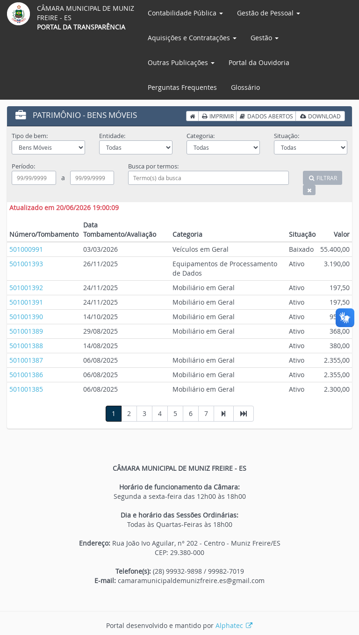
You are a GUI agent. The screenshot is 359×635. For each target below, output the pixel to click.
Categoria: (201, 135)
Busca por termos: (153, 166)
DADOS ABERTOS (266, 116)
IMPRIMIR (217, 116)
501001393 (26, 263)
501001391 (26, 302)
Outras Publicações (181, 62)
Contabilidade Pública (185, 12)
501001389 (26, 331)
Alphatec (234, 625)
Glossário (245, 87)
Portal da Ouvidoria (259, 62)
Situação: (286, 135)
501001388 (26, 345)
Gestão (265, 37)
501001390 (26, 316)
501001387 (26, 360)
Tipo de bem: (30, 135)
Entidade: (112, 135)
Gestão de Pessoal (268, 12)
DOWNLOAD (320, 116)
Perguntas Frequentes (182, 87)
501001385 (26, 389)
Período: (23, 166)
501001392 (26, 287)
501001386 (26, 374)
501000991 (26, 249)
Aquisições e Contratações (192, 37)
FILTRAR (322, 178)
